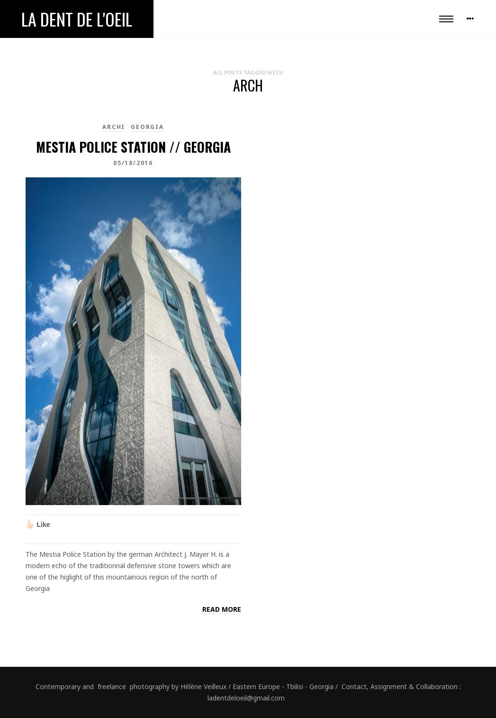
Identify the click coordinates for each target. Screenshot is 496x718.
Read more (221, 609)
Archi (113, 127)
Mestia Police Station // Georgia (133, 146)
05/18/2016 (133, 163)
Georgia (147, 127)
